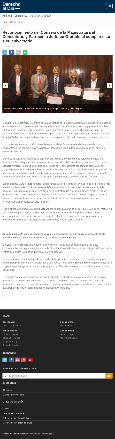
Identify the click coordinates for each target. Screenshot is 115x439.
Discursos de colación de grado (17, 423)
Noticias (6, 408)
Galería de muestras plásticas (16, 418)
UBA (52, 433)
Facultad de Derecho (39, 433)
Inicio (4, 22)
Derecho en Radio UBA (13, 413)
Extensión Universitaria (13, 395)
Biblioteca (7, 390)
